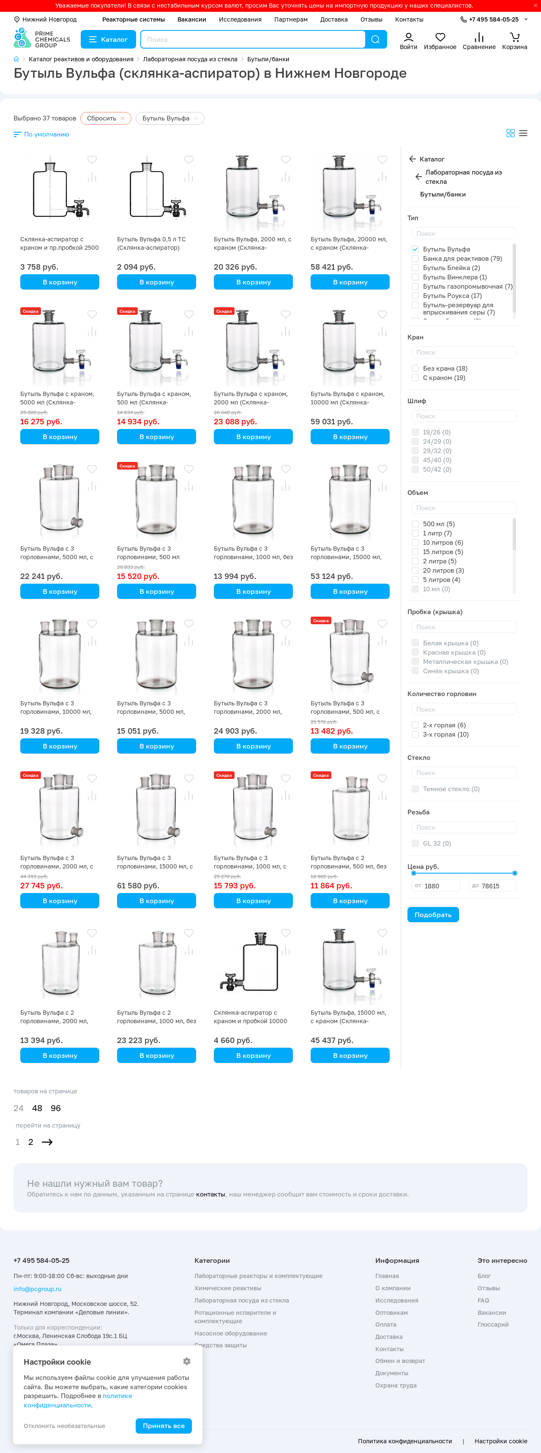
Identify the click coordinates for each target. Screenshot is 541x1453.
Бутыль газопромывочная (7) (468, 286)
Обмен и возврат (400, 1360)
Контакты (409, 19)
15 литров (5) (443, 551)
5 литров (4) (442, 579)
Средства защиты (220, 1345)
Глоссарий (493, 1324)
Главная (387, 1275)
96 (56, 1108)
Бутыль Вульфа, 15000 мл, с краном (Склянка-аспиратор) (348, 1021)
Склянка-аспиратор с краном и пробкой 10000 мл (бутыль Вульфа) (250, 1021)
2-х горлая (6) (444, 725)
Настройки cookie (501, 1441)
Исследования (240, 19)
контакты (210, 1194)
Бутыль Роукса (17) (452, 295)
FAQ (483, 1300)
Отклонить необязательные (64, 1425)
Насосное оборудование (230, 1333)
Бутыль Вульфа (446, 249)
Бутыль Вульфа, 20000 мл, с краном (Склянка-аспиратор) (349, 247)
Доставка (334, 19)
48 (37, 1108)
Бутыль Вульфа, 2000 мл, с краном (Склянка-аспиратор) (253, 247)
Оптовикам (391, 1312)
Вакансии (192, 19)
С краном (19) (444, 377)
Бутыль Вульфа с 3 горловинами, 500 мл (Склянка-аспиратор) (148, 557)
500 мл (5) (439, 523)
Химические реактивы (227, 1288)
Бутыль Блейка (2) (452, 267)
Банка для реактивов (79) (463, 258)
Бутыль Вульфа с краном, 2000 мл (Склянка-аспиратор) (251, 402)
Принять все (164, 1425)
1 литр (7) (437, 533)
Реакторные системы (133, 19)
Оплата (385, 1324)
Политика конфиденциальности (405, 1441)
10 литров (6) (443, 542)
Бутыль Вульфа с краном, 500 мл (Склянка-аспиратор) (154, 402)
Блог (484, 1275)
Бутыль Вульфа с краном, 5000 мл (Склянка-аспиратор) (57, 402)
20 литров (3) (443, 570)
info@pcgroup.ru (37, 1288)
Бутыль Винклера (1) (455, 277)
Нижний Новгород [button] (45, 19)
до (475, 885)
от (418, 885)
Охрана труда (396, 1385)
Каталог (108, 39)
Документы (391, 1373)
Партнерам (291, 19)
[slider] (414, 873)
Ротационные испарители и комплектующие (235, 1317)
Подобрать (433, 914)
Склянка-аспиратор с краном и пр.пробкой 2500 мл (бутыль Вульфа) (59, 247)
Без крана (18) (445, 368)
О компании (393, 1288)
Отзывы (372, 19)
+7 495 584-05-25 (494, 19)
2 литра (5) (440, 561)
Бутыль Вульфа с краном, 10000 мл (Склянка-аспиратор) (348, 402)
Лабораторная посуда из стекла (464, 177)
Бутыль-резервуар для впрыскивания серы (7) (459, 308)
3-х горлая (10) (446, 734)
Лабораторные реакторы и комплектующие (258, 1275)
